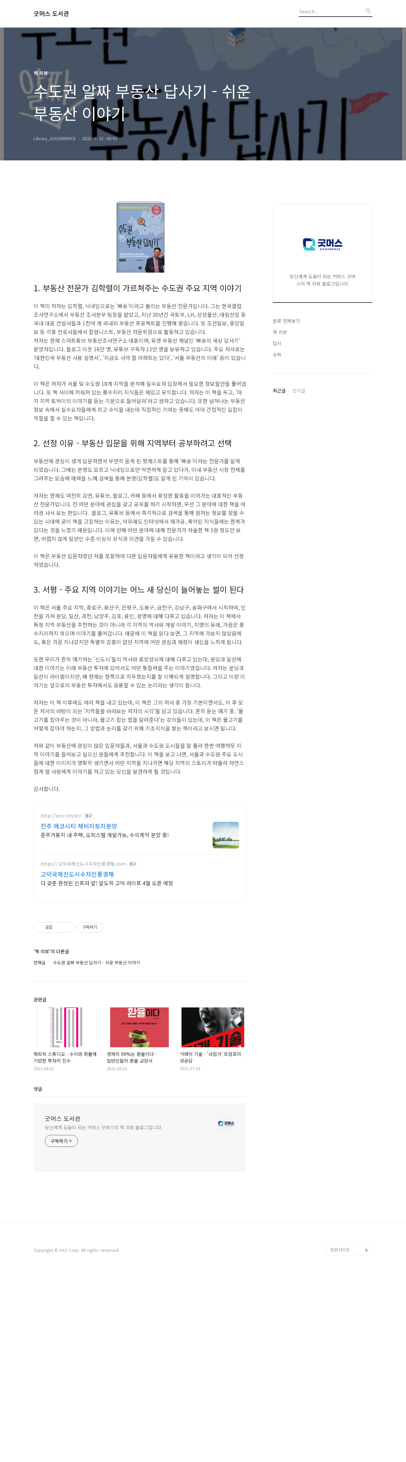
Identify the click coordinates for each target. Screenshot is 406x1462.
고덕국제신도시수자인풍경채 (77, 874)
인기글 (298, 589)
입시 (277, 542)
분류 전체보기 (286, 520)
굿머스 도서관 (51, 13)
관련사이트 (340, 1250)
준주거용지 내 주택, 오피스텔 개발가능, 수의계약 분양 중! (105, 834)
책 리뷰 (280, 531)
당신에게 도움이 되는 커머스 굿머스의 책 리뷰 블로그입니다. (103, 1127)
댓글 (38, 1088)
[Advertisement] (322, 289)
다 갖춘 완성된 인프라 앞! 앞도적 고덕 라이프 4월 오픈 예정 (107, 883)
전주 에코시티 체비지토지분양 (79, 826)
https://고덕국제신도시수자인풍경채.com (83, 864)
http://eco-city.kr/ (61, 815)
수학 (277, 554)
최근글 (279, 589)
